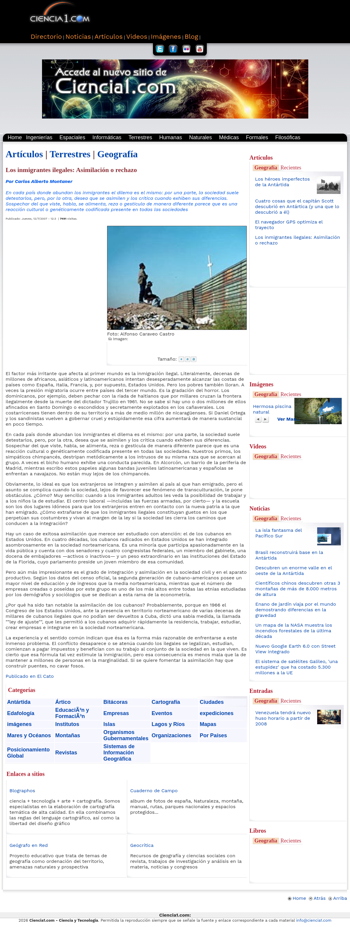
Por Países (213, 735)
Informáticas (106, 137)
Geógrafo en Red (28, 845)
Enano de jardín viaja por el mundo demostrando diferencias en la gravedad (295, 609)
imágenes (19, 724)
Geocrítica (142, 845)
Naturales (200, 137)
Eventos (161, 713)
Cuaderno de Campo (154, 790)
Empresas (116, 713)
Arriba (337, 898)
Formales (257, 137)
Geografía (117, 154)
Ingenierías (39, 137)
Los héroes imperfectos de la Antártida (282, 181)
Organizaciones (171, 735)
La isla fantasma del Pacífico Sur (278, 533)
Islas (109, 724)
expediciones (216, 713)
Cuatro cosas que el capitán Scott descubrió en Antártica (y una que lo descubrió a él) (297, 206)
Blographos (22, 790)
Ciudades (212, 702)
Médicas (229, 137)
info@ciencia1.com (313, 920)
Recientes (290, 168)
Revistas (66, 753)
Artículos (24, 154)
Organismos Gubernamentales (126, 735)
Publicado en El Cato (30, 676)
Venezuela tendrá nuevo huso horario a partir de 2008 (283, 718)
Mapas (208, 724)
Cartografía (165, 702)
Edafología (20, 713)
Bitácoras (116, 702)
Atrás (317, 898)
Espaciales (72, 137)
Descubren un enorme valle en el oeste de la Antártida (293, 570)
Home (15, 137)
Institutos (67, 724)
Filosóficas (287, 137)
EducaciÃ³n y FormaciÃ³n (72, 713)
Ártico (63, 702)
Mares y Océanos (29, 735)
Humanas (170, 137)
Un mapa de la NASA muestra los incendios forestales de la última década (293, 630)
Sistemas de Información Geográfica (119, 752)
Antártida (18, 702)
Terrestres (140, 137)
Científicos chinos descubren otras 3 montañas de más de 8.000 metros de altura (297, 588)
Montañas (67, 735)
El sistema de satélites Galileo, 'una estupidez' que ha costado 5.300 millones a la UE (296, 667)
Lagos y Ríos (168, 724)
